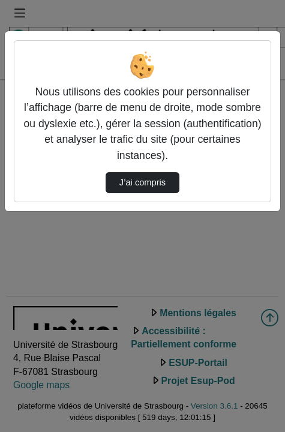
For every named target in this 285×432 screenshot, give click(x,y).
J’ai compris (142, 182)
